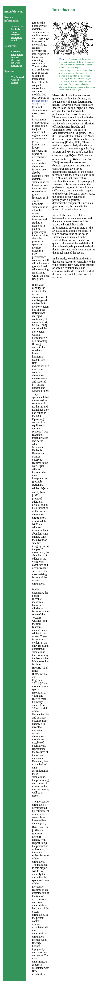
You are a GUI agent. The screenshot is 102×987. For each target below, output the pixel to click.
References (16, 37)
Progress (15, 34)
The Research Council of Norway (18, 80)
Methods (15, 29)
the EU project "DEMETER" (40, 102)
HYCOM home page (16, 64)
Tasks (14, 32)
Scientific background (17, 53)
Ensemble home (13, 11)
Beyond (16, 58)
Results (14, 40)
